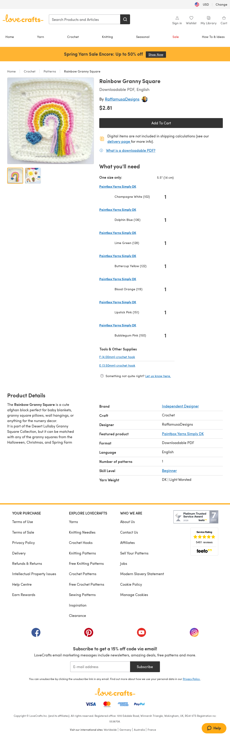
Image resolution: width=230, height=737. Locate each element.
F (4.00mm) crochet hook (132, 356)
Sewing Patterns (82, 594)
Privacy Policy (23, 542)
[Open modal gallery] (50, 120)
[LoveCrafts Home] (115, 692)
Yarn (40, 37)
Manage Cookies (134, 594)
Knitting (107, 37)
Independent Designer (180, 406)
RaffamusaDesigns (122, 99)
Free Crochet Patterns (86, 584)
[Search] (125, 19)
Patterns (50, 71)
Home (9, 37)
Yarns (73, 521)
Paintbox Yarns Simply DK (183, 433)
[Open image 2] (33, 176)
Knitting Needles (82, 532)
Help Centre (22, 584)
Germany (125, 729)
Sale (175, 37)
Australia (139, 729)
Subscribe (145, 666)
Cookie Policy (131, 584)
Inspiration (77, 605)
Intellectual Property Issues (34, 573)
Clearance (77, 615)
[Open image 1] (15, 176)
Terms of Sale (23, 532)
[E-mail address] (100, 666)
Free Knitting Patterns (86, 563)
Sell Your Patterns (134, 553)
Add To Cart (161, 123)
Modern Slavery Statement (142, 573)
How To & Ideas (213, 37)
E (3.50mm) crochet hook (132, 365)
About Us (127, 521)
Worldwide (110, 729)
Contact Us (129, 532)
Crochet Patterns (82, 573)
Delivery (19, 553)
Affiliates (127, 542)
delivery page (119, 141)
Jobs (123, 563)
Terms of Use (22, 521)
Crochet (73, 37)
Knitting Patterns (82, 553)
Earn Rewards (23, 594)
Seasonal (142, 37)
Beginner (169, 470)
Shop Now (157, 54)
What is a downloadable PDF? (130, 150)
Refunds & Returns (27, 563)
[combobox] (85, 19)
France (152, 729)
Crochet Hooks (81, 542)
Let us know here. (158, 376)
